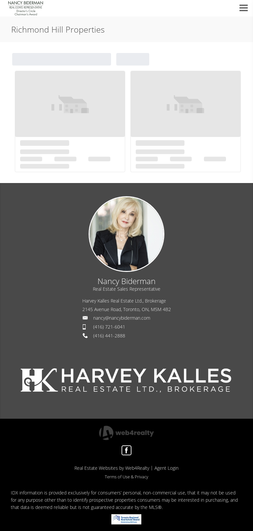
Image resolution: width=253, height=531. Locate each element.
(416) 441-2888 (109, 335)
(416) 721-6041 (109, 327)
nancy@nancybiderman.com (121, 318)
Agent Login (167, 468)
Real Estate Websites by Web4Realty (111, 468)
